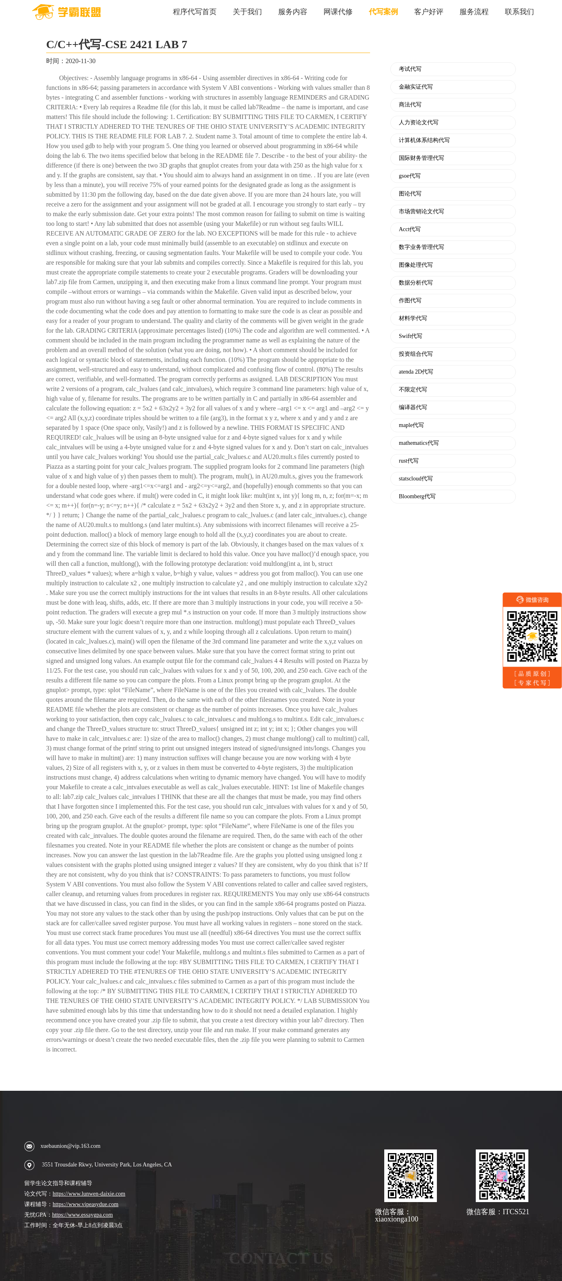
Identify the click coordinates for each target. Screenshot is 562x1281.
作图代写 (410, 301)
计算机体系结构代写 (424, 140)
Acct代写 (410, 229)
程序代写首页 (195, 12)
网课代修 (338, 12)
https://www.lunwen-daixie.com (89, 1194)
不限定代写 (413, 390)
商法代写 (410, 105)
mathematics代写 (419, 443)
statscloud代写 (416, 479)
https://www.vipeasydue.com (85, 1204)
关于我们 (247, 12)
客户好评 (428, 12)
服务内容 (292, 12)
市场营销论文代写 (421, 212)
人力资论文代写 (419, 122)
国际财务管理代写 (421, 158)
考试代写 (410, 69)
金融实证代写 (416, 87)
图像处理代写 (416, 265)
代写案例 (383, 12)
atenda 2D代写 (416, 372)
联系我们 (519, 12)
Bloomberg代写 (417, 496)
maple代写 (411, 425)
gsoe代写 (410, 176)
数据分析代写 (416, 283)
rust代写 (409, 461)
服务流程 (474, 12)
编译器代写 (413, 407)
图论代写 (410, 194)
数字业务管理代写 (421, 247)
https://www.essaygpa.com (82, 1215)
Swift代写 (410, 336)
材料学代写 (413, 318)
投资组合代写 (416, 354)
